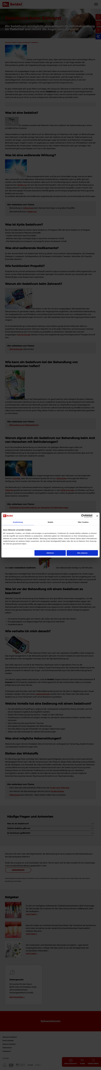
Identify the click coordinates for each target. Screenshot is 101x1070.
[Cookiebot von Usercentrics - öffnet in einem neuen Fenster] (82, 515)
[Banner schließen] (97, 516)
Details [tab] (50, 522)
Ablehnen (50, 553)
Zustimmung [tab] (18, 522)
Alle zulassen (82, 553)
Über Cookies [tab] (83, 522)
